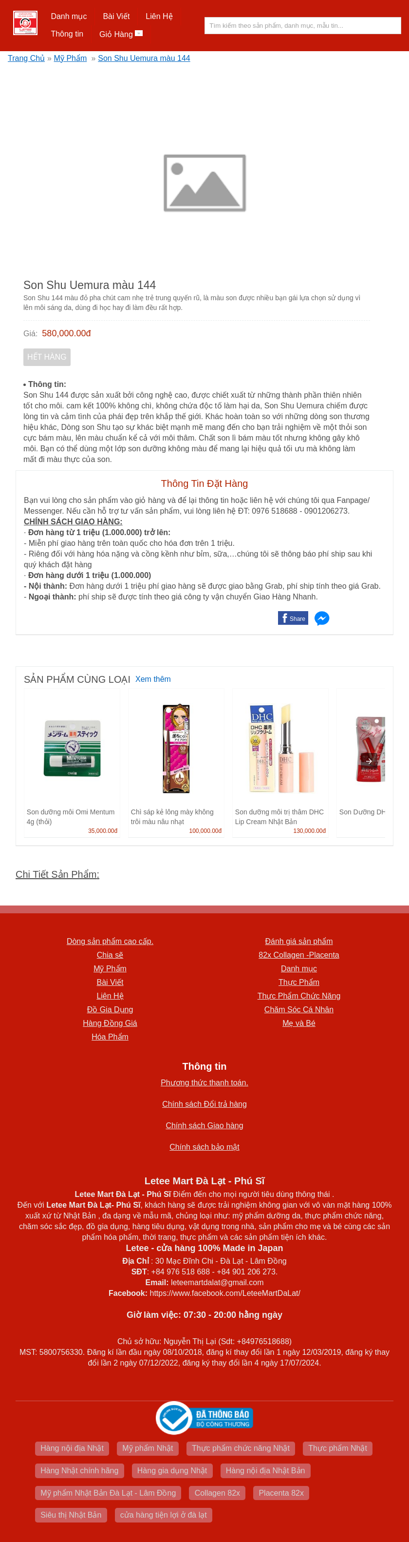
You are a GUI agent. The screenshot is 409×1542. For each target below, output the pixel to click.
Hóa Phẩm (110, 1037)
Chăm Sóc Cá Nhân (299, 1009)
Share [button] (297, 619)
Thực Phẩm (299, 982)
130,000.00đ (309, 831)
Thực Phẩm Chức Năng (299, 996)
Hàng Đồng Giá (110, 1023)
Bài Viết (116, 16)
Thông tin (67, 34)
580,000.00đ (66, 333)
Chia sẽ (110, 955)
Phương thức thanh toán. (204, 1083)
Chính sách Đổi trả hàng (204, 1104)
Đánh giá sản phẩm (299, 941)
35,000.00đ (102, 831)
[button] (69, 16)
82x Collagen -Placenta (299, 955)
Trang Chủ (26, 58)
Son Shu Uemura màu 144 (144, 58)
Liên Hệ (159, 16)
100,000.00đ (205, 831)
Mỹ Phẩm (70, 58)
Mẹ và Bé (299, 1023)
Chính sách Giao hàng (204, 1125)
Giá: (30, 333)
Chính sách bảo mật (204, 1147)
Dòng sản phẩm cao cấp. (110, 941)
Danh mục (69, 16)
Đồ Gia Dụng (110, 1009)
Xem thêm (153, 679)
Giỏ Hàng (121, 34)
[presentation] (369, 761)
